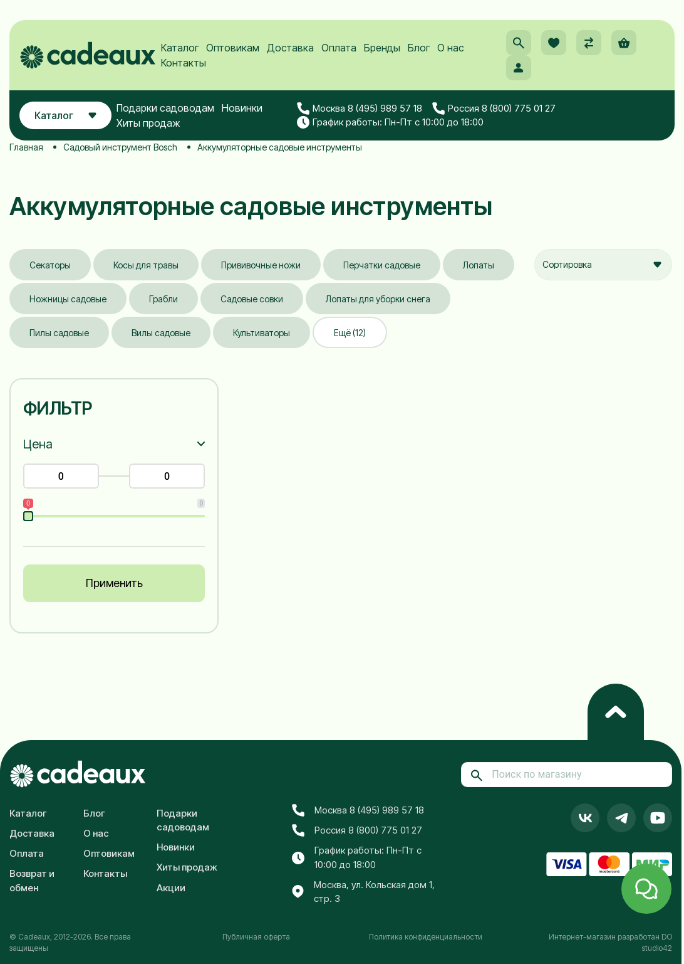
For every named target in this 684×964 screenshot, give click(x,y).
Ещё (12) (350, 332)
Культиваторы (261, 332)
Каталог (180, 47)
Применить (114, 583)
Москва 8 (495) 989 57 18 (359, 108)
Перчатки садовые (381, 265)
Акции (171, 888)
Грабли (163, 299)
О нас (450, 47)
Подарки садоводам (165, 108)
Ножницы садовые (67, 299)
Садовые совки (251, 299)
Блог (419, 47)
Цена (38, 444)
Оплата (338, 47)
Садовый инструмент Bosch (120, 147)
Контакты (183, 62)
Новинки (242, 108)
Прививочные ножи (261, 265)
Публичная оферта (256, 936)
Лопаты (478, 265)
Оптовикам (232, 47)
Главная (26, 147)
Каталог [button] (65, 115)
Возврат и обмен (31, 880)
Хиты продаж (148, 123)
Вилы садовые (161, 332)
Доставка (290, 47)
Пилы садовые (59, 332)
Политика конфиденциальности (425, 936)
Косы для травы (146, 265)
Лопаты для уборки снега (378, 299)
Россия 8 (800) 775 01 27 (494, 108)
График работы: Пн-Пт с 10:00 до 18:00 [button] (390, 122)
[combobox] (603, 264)
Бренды (382, 47)
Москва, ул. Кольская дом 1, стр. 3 (363, 892)
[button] (518, 42)
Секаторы (50, 265)
